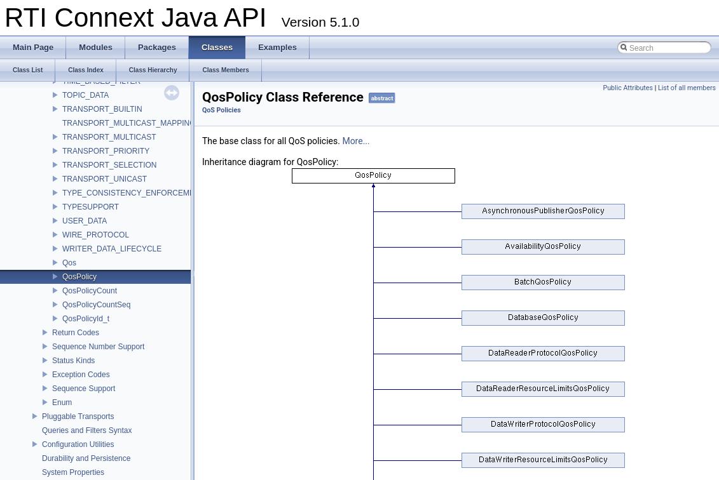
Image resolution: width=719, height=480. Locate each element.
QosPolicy (79, 276)
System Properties (73, 472)
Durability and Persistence (86, 458)
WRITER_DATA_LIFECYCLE (111, 248)
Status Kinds (73, 360)
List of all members (687, 88)
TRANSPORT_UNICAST (104, 179)
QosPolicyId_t (85, 318)
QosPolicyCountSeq (96, 304)
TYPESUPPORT (90, 207)
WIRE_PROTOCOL (95, 234)
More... (355, 141)
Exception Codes (81, 374)
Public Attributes (628, 88)
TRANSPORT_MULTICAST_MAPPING (129, 123)
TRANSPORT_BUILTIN (102, 109)
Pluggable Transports (78, 416)
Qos (69, 262)
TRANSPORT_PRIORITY (105, 151)
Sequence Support (83, 388)
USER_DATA (84, 221)
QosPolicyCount (89, 290)
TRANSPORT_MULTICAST (109, 137)
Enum (62, 402)
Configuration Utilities (78, 444)
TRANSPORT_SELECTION (109, 165)
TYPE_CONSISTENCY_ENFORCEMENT (133, 193)
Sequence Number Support (98, 346)
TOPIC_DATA (85, 95)
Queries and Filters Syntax (87, 430)
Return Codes (75, 332)
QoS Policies (221, 110)
